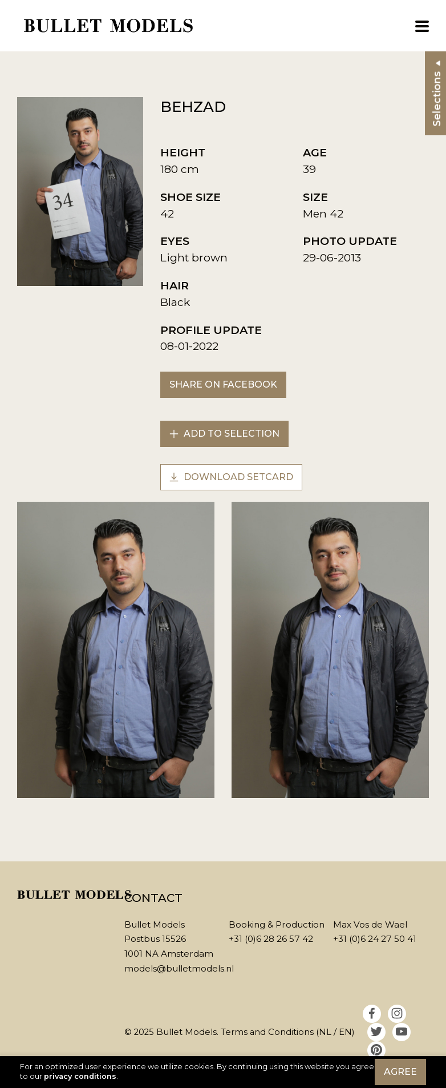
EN (345, 1032)
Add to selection (224, 433)
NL (325, 1032)
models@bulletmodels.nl (179, 968)
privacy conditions (80, 1076)
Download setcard (231, 477)
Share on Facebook (223, 384)
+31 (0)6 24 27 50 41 (374, 938)
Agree (400, 1071)
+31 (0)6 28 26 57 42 (271, 938)
